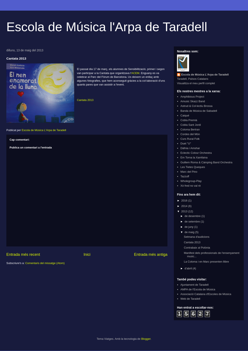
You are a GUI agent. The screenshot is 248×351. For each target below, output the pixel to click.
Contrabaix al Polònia (197, 247)
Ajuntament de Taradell (194, 284)
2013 (184, 211)
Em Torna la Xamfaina (194, 157)
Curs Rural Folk (189, 138)
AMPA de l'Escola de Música (197, 289)
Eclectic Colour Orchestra (196, 152)
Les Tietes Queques (192, 167)
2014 (184, 206)
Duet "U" (185, 143)
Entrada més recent (23, 254)
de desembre (193, 216)
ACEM (135, 73)
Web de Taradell (190, 298)
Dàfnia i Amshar (190, 148)
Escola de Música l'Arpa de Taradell (106, 27)
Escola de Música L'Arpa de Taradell (205, 74)
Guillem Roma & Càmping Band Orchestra (206, 162)
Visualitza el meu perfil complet (196, 83)
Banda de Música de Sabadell (198, 110)
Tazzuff (184, 176)
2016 (184, 200)
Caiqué (184, 115)
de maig (190, 232)
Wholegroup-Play (191, 181)
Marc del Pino (188, 171)
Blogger (145, 338)
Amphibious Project (192, 96)
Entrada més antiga (150, 254)
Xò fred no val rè (190, 185)
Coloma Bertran (190, 129)
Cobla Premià (188, 120)
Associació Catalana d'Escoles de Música (205, 294)
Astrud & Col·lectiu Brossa (196, 106)
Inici (87, 254)
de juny (189, 226)
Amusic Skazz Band (192, 101)
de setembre (193, 221)
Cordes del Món (190, 134)
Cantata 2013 (85, 100)
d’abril (189, 268)
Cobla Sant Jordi (190, 124)
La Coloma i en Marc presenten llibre (206, 261)
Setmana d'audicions (196, 236)
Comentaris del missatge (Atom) (45, 263)
